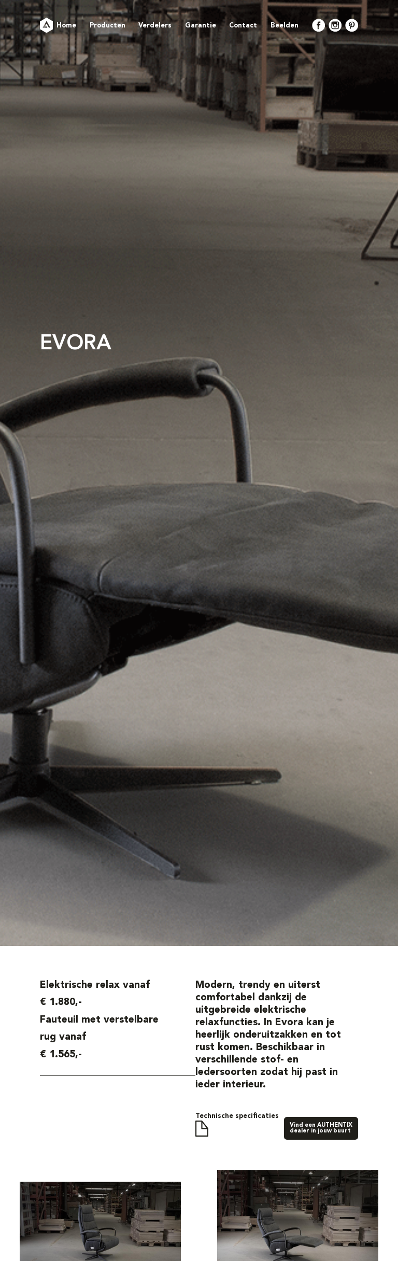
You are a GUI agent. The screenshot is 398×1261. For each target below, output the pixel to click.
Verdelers (155, 25)
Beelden (284, 25)
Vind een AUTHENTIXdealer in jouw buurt (321, 1128)
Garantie (200, 25)
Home (66, 25)
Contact (243, 25)
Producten (107, 25)
